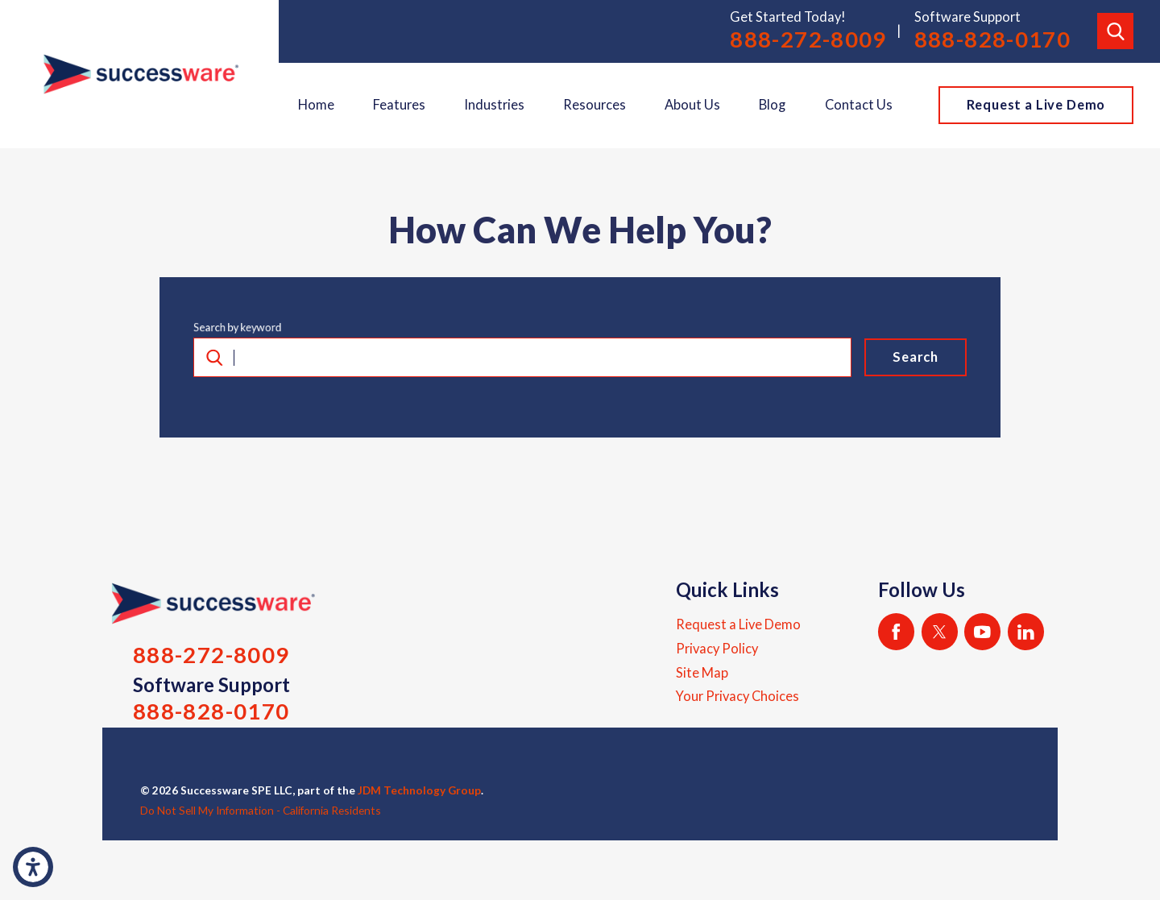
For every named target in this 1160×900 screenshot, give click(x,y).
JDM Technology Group (419, 790)
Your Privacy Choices (737, 696)
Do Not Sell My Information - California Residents (260, 810)
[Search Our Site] (1115, 31)
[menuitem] (316, 105)
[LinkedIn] (1026, 631)
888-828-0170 (992, 39)
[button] (33, 867)
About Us (692, 105)
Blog (772, 105)
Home (316, 105)
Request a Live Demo (1036, 105)
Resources (594, 105)
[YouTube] (982, 631)
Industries (494, 105)
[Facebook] (896, 631)
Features (399, 105)
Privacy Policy (717, 649)
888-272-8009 (808, 39)
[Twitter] (940, 631)
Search (915, 357)
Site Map (702, 673)
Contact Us (859, 105)
